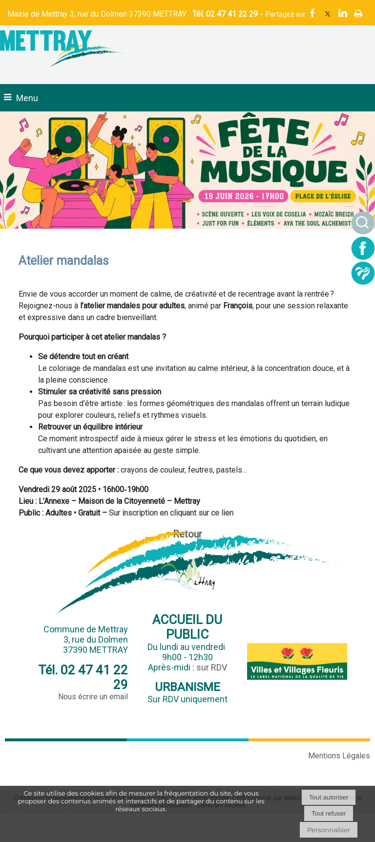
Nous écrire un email (93, 696)
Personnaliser (328, 830)
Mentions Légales (339, 755)
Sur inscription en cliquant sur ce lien (171, 513)
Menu (27, 98)
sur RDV (211, 667)
